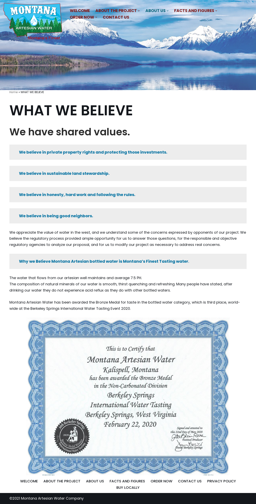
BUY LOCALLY (128, 487)
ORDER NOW (161, 481)
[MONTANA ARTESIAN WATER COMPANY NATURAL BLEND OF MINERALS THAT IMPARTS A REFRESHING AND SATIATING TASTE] (33, 22)
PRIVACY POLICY (221, 481)
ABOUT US (95, 481)
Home (13, 92)
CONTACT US (116, 17)
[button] (139, 11)
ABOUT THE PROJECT (61, 481)
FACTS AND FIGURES (127, 481)
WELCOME (80, 10)
